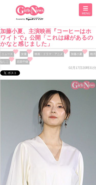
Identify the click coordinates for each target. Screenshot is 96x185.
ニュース (7, 53)
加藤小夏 (76, 53)
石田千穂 (22, 61)
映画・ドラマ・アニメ (49, 53)
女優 (24, 53)
